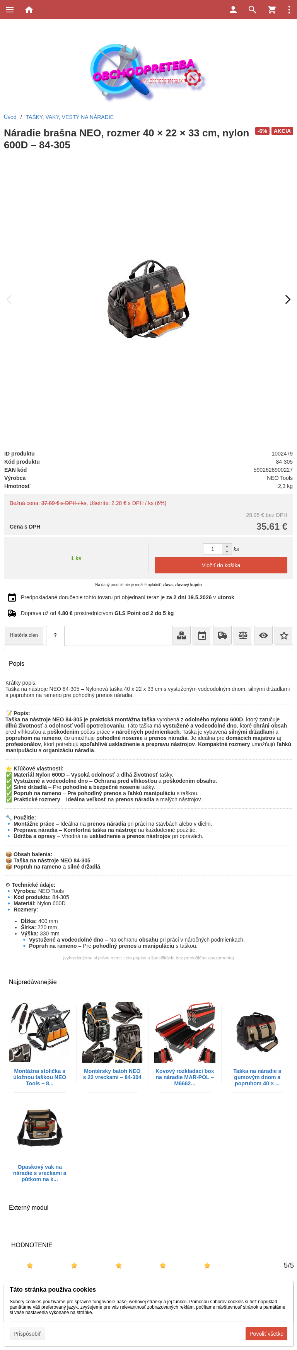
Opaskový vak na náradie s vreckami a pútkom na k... (40, 1173)
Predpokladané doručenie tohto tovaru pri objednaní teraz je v (127, 597)
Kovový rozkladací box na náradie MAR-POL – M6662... (184, 1077)
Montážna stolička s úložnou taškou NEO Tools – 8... (39, 1077)
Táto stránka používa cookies (53, 1289)
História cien (24, 635)
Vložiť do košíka (221, 565)
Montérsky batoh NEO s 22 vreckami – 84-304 (112, 1074)
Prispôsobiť (27, 1334)
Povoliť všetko (266, 1334)
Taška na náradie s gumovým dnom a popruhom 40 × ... (257, 1077)
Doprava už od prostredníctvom (97, 613)
